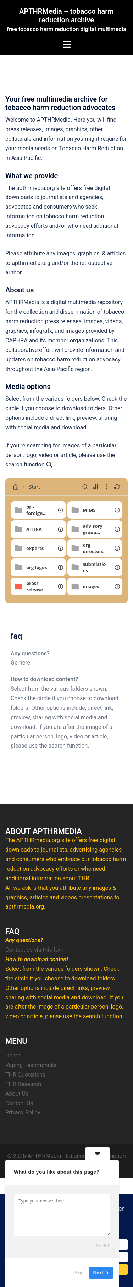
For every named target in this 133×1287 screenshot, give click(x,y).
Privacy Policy (22, 1112)
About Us (16, 1093)
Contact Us (19, 1103)
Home (13, 1055)
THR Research (23, 1084)
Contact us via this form (35, 949)
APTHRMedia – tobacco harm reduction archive (66, 15)
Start (29, 486)
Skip (78, 1272)
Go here (20, 662)
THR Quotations (25, 1074)
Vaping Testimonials (30, 1065)
